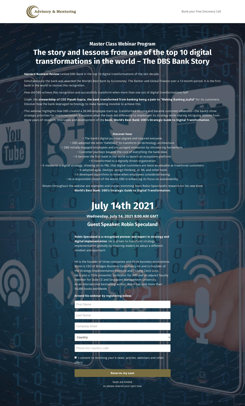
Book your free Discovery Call (201, 11)
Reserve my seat (123, 373)
